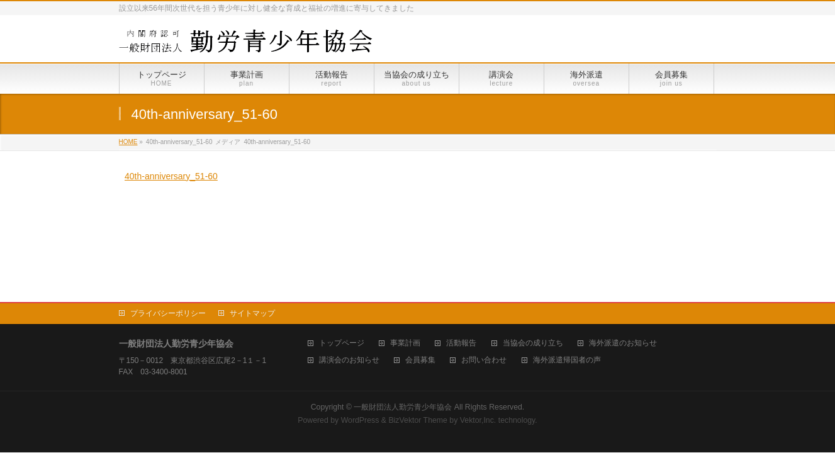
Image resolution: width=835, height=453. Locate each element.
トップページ (341, 343)
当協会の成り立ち (533, 343)
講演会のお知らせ (349, 360)
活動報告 (461, 343)
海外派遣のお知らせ (623, 343)
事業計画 (405, 343)
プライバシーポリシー (168, 313)
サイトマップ (252, 313)
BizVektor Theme (417, 420)
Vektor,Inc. (478, 420)
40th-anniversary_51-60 (171, 176)
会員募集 (420, 360)
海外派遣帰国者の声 (567, 360)
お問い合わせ (484, 360)
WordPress (360, 420)
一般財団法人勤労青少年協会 (403, 407)
